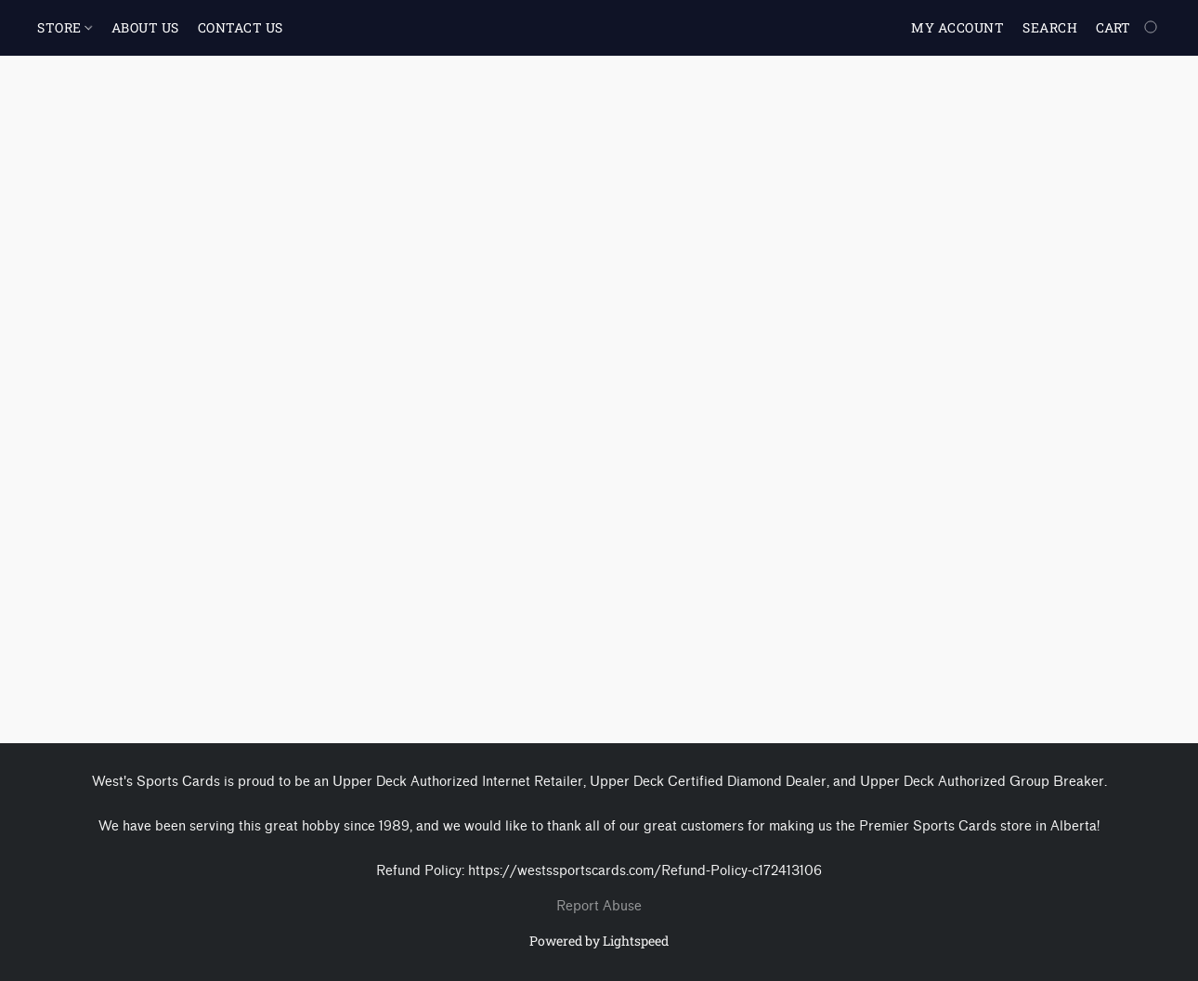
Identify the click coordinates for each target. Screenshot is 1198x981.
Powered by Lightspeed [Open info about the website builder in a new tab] (599, 940)
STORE (64, 27)
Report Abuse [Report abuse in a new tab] (599, 906)
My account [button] (957, 27)
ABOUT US (145, 27)
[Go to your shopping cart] (1128, 27)
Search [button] (1049, 27)
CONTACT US (240, 27)
